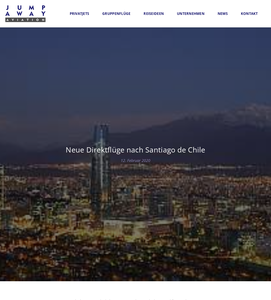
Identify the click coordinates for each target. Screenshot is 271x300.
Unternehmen (190, 13)
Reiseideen (154, 13)
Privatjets (79, 13)
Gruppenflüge (116, 13)
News (223, 13)
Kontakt (249, 13)
